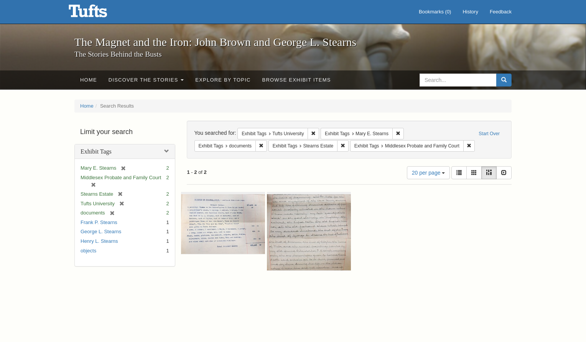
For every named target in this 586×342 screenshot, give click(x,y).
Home (88, 80)
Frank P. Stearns (99, 222)
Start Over (489, 133)
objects (88, 251)
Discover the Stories (146, 80)
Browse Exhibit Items (296, 80)
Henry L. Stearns (99, 241)
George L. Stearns (101, 231)
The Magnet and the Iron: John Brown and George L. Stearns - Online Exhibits (97, 13)
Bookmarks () (435, 12)
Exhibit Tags (96, 151)
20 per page (428, 173)
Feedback (501, 12)
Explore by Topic (222, 80)
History (470, 12)
